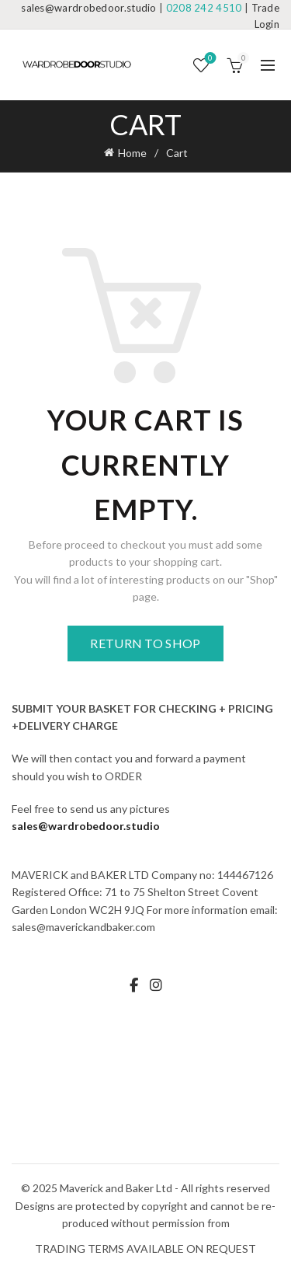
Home (132, 152)
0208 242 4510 (204, 8)
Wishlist (209, 59)
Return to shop (145, 643)
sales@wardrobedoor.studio (89, 8)
